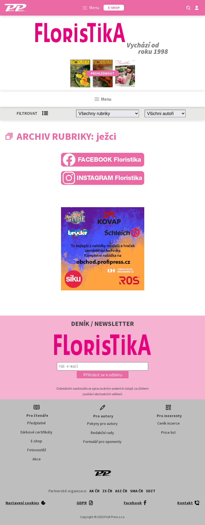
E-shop (36, 440)
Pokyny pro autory (102, 423)
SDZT (150, 490)
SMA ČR (136, 490)
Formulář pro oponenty (102, 441)
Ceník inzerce (168, 423)
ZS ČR (107, 490)
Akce (36, 458)
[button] (102, 375)
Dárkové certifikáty (36, 432)
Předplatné (36, 422)
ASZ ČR (121, 490)
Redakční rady (102, 432)
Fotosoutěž (36, 449)
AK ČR (94, 490)
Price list (168, 432)
